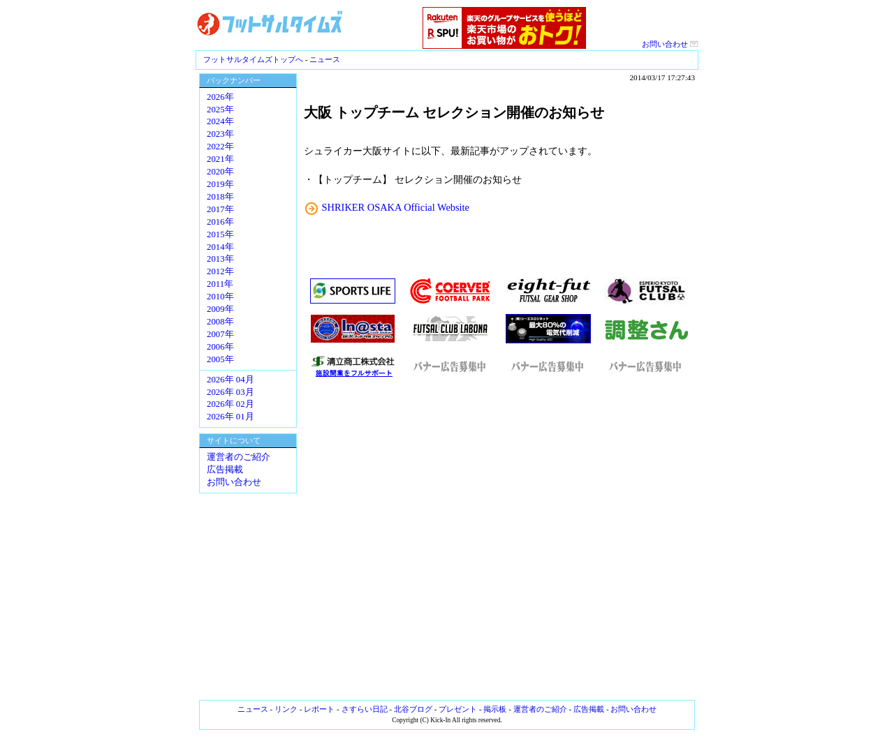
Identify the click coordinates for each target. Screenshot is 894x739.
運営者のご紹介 (238, 457)
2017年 (220, 209)
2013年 (220, 259)
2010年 (220, 296)
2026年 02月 (230, 404)
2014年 (220, 247)
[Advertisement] (499, 539)
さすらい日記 (365, 709)
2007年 (220, 334)
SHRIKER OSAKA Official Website (395, 207)
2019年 (220, 184)
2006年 (220, 347)
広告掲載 (225, 470)
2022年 (220, 146)
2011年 (220, 284)
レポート (319, 709)
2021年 (220, 159)
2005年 (220, 359)
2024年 (220, 121)
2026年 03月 (230, 392)
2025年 (220, 109)
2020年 (220, 172)
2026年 (220, 97)
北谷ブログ (413, 709)
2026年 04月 (230, 380)
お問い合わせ (670, 44)
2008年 (220, 322)
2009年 (220, 309)
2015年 (220, 234)
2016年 (220, 222)
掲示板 (494, 709)
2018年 (220, 197)
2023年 (220, 134)
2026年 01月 (230, 416)
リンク (286, 709)
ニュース (324, 59)
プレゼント (458, 709)
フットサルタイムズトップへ (253, 59)
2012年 (220, 271)
